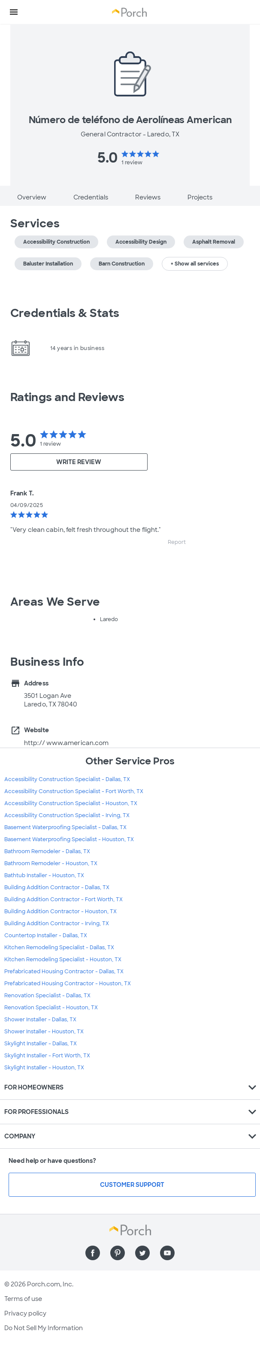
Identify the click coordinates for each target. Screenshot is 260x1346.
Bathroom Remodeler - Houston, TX (50, 863)
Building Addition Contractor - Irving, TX (56, 923)
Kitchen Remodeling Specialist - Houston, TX (62, 959)
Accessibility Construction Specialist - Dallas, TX (67, 779)
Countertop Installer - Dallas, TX (45, 935)
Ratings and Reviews (67, 397)
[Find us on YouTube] (167, 1253)
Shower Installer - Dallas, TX (40, 1019)
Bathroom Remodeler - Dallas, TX (47, 851)
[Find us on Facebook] (92, 1253)
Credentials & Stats (64, 313)
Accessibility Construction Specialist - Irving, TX (67, 815)
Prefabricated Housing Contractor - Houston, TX (67, 983)
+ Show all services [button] (195, 263)
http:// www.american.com (66, 743)
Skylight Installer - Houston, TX (44, 1067)
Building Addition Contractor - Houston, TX (60, 911)
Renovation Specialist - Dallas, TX (47, 995)
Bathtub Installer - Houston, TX (44, 875)
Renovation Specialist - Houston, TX (51, 1007)
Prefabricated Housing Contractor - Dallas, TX (64, 971)
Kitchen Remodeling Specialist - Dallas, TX (59, 947)
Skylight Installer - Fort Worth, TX (47, 1055)
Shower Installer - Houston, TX (44, 1031)
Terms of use (23, 1299)
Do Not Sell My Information (43, 1328)
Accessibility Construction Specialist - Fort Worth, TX (73, 791)
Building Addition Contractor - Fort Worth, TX (63, 899)
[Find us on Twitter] (142, 1253)
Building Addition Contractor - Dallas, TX (56, 887)
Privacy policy (25, 1313)
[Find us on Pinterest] (117, 1253)
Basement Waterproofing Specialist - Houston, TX (69, 839)
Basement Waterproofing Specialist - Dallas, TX (65, 827)
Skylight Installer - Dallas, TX (40, 1043)
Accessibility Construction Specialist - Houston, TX (70, 803)
